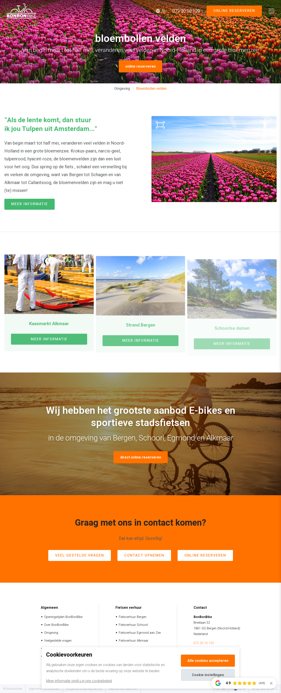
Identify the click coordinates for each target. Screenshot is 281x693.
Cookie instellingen (208, 675)
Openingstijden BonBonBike (63, 617)
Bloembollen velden (151, 88)
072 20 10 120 (204, 643)
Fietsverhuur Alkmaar (133, 641)
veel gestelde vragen (79, 555)
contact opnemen (144, 555)
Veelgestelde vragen (58, 641)
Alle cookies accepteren (207, 661)
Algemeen (49, 607)
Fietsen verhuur (128, 607)
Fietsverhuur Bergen (132, 617)
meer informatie (29, 204)
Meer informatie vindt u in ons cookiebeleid (79, 681)
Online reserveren (234, 10)
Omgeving (122, 88)
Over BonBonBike (56, 625)
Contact (200, 607)
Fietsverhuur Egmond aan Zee (140, 633)
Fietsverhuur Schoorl (133, 625)
